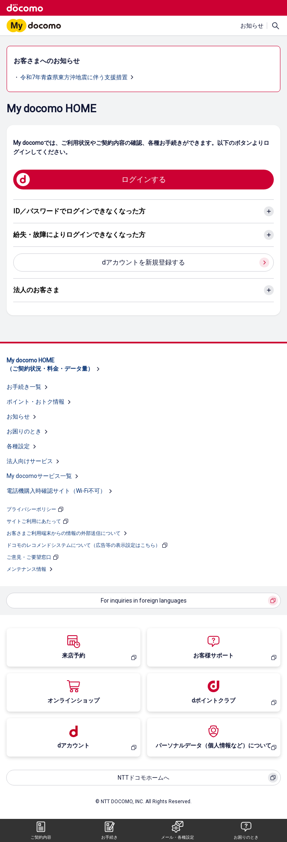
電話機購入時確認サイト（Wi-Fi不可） (56, 490)
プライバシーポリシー (31, 509)
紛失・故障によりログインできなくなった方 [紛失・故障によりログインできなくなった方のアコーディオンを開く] (79, 235)
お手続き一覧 (24, 386)
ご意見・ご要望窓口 (29, 557)
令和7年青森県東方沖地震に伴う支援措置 (74, 77)
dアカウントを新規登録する (143, 262)
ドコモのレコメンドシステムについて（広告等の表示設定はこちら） (83, 545)
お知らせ (251, 25)
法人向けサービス (30, 461)
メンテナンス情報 (26, 569)
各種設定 (18, 446)
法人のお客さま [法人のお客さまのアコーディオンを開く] (36, 290)
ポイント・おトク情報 (35, 401)
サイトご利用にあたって (34, 521)
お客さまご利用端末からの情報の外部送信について (64, 533)
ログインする (143, 179)
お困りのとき (24, 431)
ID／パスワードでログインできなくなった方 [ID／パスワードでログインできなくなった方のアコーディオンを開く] (79, 211)
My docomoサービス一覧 (39, 476)
